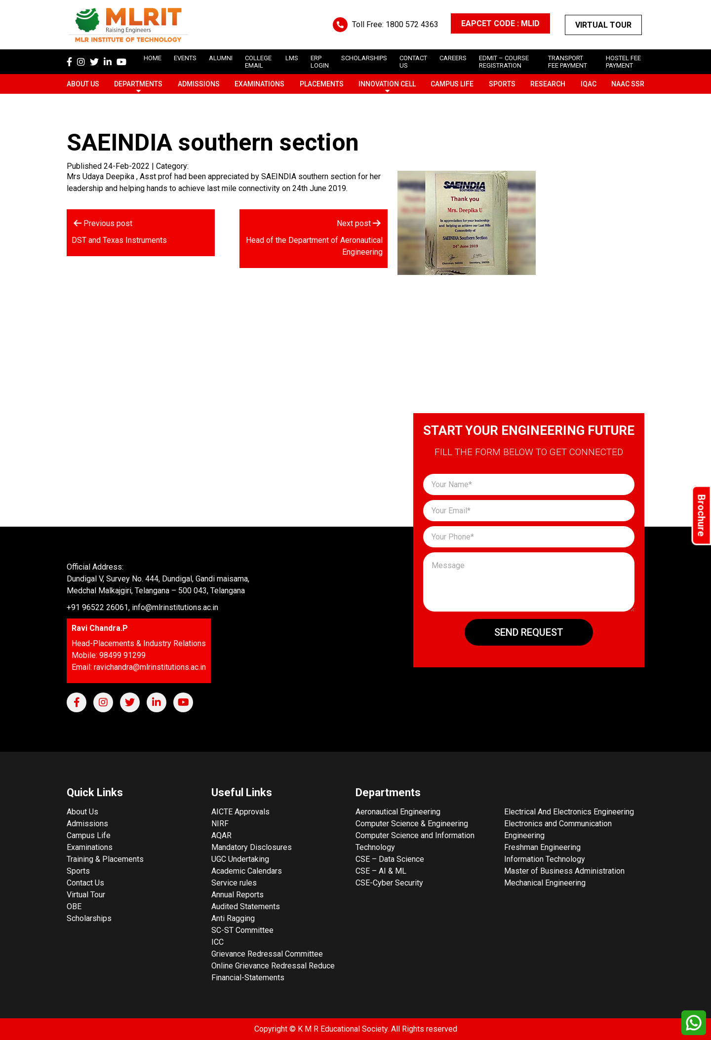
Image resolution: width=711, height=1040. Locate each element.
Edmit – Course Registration (504, 61)
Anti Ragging (233, 918)
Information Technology (544, 859)
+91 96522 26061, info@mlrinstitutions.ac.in (142, 607)
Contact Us (85, 882)
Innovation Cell (387, 84)
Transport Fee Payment (567, 61)
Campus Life (452, 84)
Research (547, 84)
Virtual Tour (603, 25)
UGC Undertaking (240, 859)
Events (185, 58)
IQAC (588, 84)
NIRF (220, 823)
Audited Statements (245, 906)
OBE (74, 906)
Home (152, 58)
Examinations (259, 84)
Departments (138, 84)
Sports (502, 84)
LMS (291, 58)
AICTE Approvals (240, 811)
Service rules (234, 882)
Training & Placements (105, 859)
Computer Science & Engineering (412, 823)
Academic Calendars (246, 871)
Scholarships (89, 918)
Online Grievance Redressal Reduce (273, 965)
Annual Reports (237, 894)
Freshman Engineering (542, 847)
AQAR (221, 835)
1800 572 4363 (412, 24)
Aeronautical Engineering (398, 811)
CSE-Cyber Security (389, 882)
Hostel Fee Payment (623, 61)
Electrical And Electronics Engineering (569, 811)
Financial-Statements (247, 977)
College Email (258, 61)
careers (453, 58)
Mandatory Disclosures (251, 847)
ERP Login (320, 61)
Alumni (221, 58)
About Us (83, 84)
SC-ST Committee (242, 930)
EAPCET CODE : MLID (500, 23)
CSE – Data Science (390, 859)
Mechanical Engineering (545, 882)
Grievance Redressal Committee (267, 954)
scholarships (364, 58)
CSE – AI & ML (381, 871)
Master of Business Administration (564, 871)
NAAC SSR (627, 84)
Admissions (199, 84)
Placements (322, 84)
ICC (217, 942)
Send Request (528, 632)
